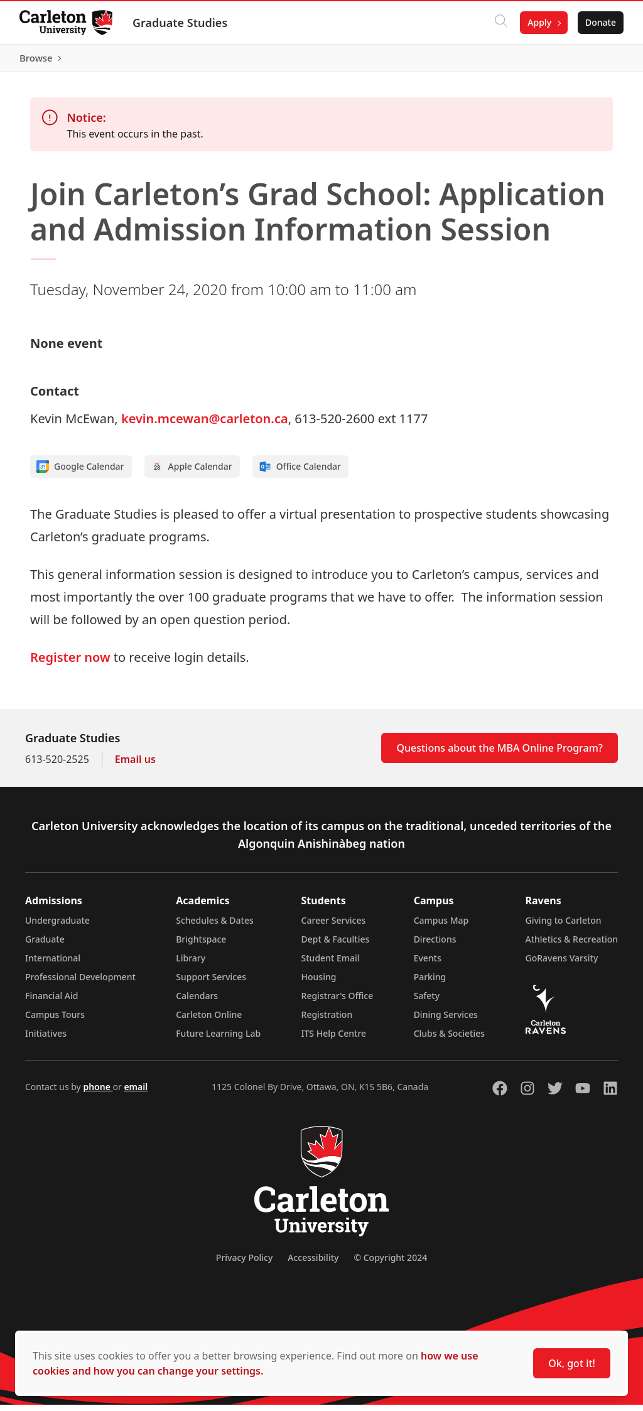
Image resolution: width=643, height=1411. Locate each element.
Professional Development (80, 983)
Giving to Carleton (564, 927)
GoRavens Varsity (562, 964)
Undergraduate (57, 927)
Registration (327, 1021)
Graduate (45, 945)
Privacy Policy (244, 1264)
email (136, 1093)
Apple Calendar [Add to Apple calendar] (191, 473)
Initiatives (46, 1040)
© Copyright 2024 (390, 1264)
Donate (600, 22)
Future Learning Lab (218, 1040)
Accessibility (313, 1264)
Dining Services (446, 1021)
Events (427, 964)
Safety (427, 1002)
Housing (319, 983)
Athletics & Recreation (572, 945)
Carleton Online (209, 1021)
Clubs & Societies (449, 1040)
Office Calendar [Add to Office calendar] (300, 473)
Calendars (197, 1002)
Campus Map (441, 927)
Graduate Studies (180, 22)
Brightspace (201, 945)
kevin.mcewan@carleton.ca (204, 424)
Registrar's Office (337, 1002)
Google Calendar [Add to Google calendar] (80, 473)
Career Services (333, 927)
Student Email (330, 964)
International (52, 964)
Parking (430, 983)
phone (97, 1093)
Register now (70, 663)
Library (190, 964)
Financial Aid (51, 1002)
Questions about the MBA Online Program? (499, 754)
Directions (435, 945)
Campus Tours (55, 1021)
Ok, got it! (571, 1363)
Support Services (211, 983)
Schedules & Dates (215, 927)
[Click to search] (500, 22)
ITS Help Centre (334, 1040)
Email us (135, 765)
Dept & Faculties (335, 945)
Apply (539, 22)
